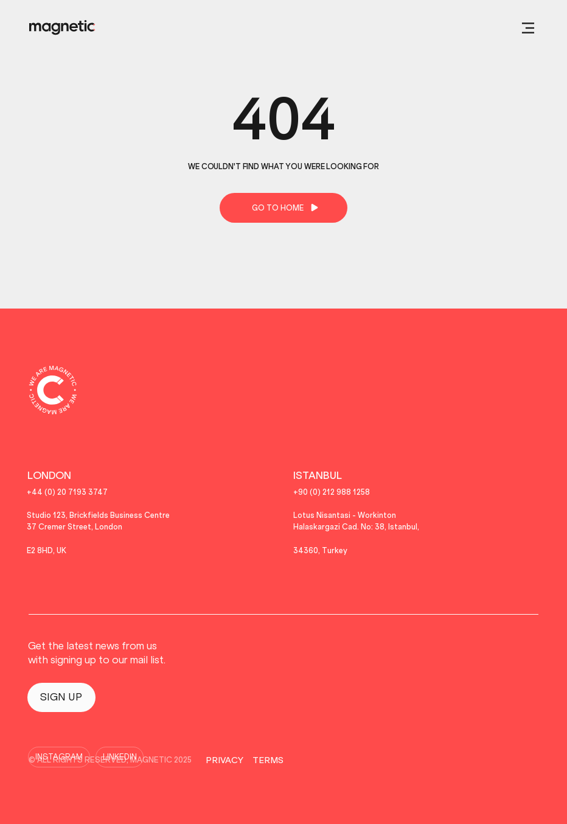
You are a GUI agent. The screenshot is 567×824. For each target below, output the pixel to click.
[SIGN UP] (61, 697)
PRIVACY (224, 760)
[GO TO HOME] (283, 208)
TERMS (268, 760)
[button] (528, 28)
